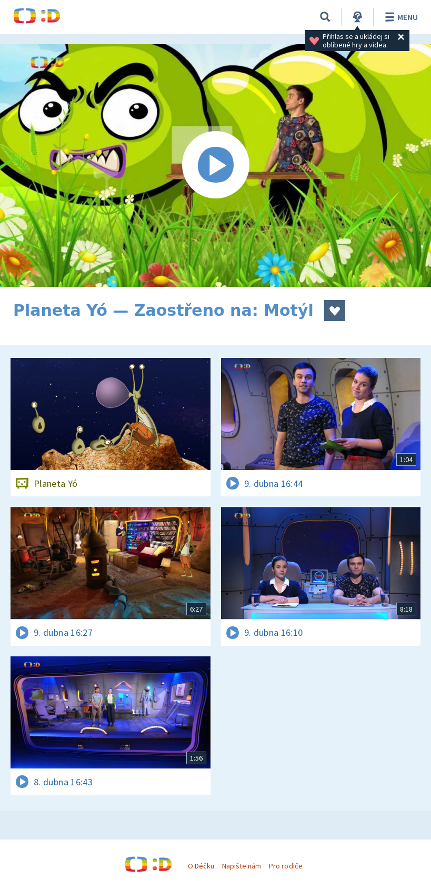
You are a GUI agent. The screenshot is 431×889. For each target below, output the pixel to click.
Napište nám (241, 866)
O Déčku (201, 866)
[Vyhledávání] (325, 17)
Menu (400, 17)
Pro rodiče (285, 866)
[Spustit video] (215, 165)
